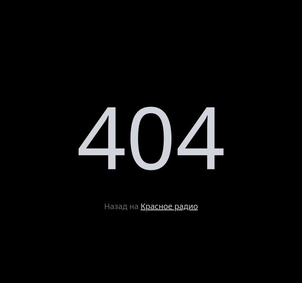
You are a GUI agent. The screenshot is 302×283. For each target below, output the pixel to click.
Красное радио (169, 206)
